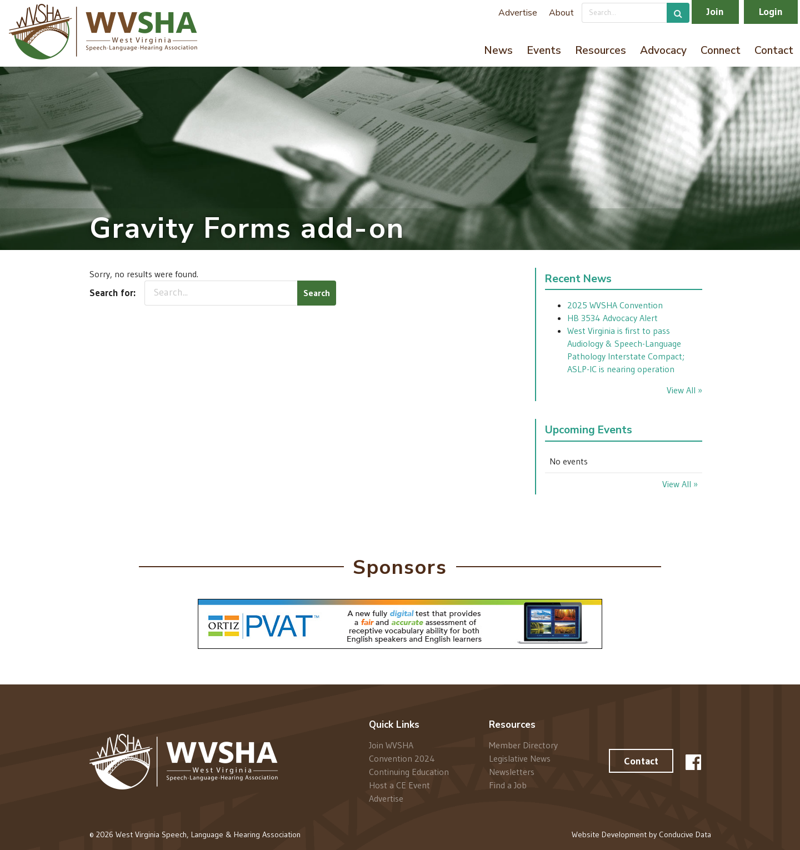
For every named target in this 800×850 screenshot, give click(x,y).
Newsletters (511, 771)
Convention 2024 (402, 758)
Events (544, 50)
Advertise (517, 13)
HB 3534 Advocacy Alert (612, 317)
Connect (721, 50)
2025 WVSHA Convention (615, 305)
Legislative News (520, 758)
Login (771, 12)
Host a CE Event (399, 785)
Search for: (112, 292)
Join (715, 12)
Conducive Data (685, 834)
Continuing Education (409, 771)
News (498, 50)
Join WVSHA (391, 745)
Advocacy (663, 50)
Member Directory (523, 745)
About (561, 13)
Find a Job (508, 784)
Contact (773, 50)
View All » (684, 390)
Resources (600, 50)
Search (316, 292)
